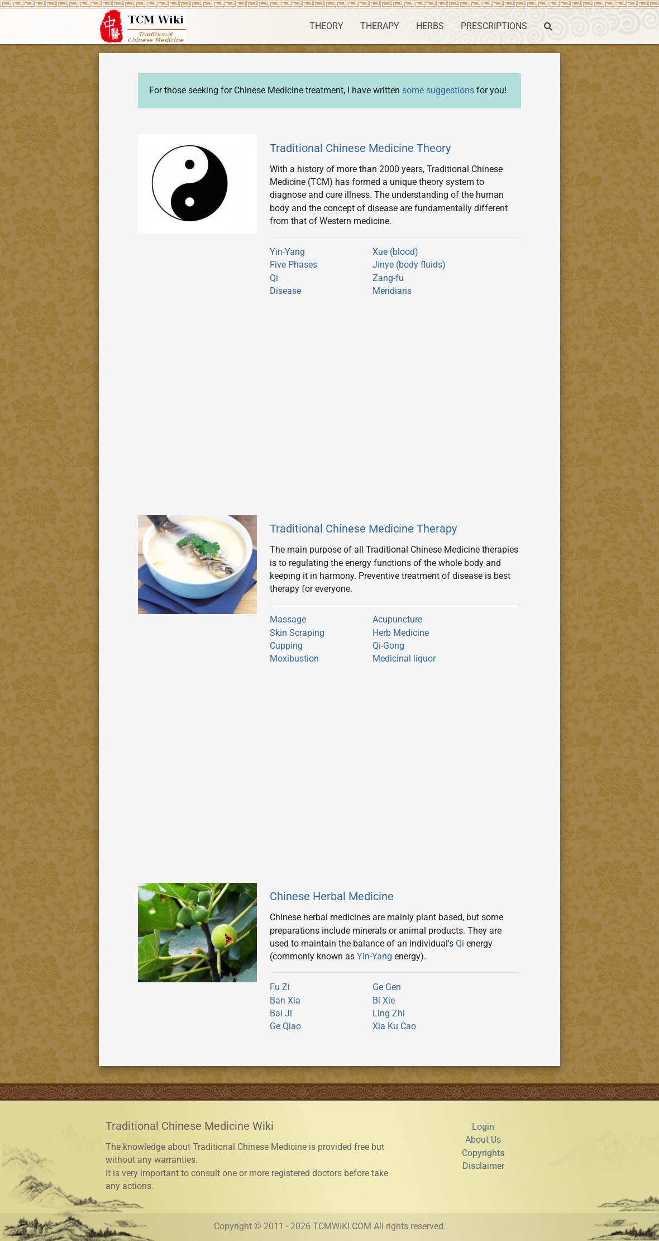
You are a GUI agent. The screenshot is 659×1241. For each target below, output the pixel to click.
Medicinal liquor (404, 659)
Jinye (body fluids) (409, 265)
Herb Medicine (401, 633)
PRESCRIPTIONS (494, 26)
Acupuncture (397, 620)
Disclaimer (483, 1166)
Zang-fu (388, 278)
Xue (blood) (395, 252)
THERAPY (379, 26)
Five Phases (293, 265)
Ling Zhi (389, 1014)
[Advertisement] (330, 410)
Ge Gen (387, 987)
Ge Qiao (285, 1026)
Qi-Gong (388, 646)
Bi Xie (384, 1001)
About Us (483, 1140)
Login (483, 1127)
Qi (274, 278)
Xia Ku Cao (394, 1026)
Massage (288, 620)
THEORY (326, 26)
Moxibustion (294, 659)
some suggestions (438, 90)
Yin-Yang (287, 252)
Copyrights (483, 1153)
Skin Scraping (297, 633)
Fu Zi (280, 987)
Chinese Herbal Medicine (332, 896)
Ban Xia (285, 1001)
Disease (285, 291)
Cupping (286, 646)
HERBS (430, 26)
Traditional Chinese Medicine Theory (360, 148)
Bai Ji (281, 1014)
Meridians (392, 291)
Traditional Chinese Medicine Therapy (363, 528)
